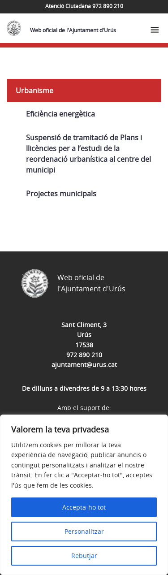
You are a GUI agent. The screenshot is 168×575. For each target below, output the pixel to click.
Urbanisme (34, 90)
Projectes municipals (61, 194)
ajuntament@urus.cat (84, 364)
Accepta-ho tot (84, 507)
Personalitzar (84, 531)
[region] (84, 495)
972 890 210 (84, 354)
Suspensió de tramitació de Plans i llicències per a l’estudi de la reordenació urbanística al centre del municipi (88, 154)
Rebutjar (84, 555)
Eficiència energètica (60, 114)
